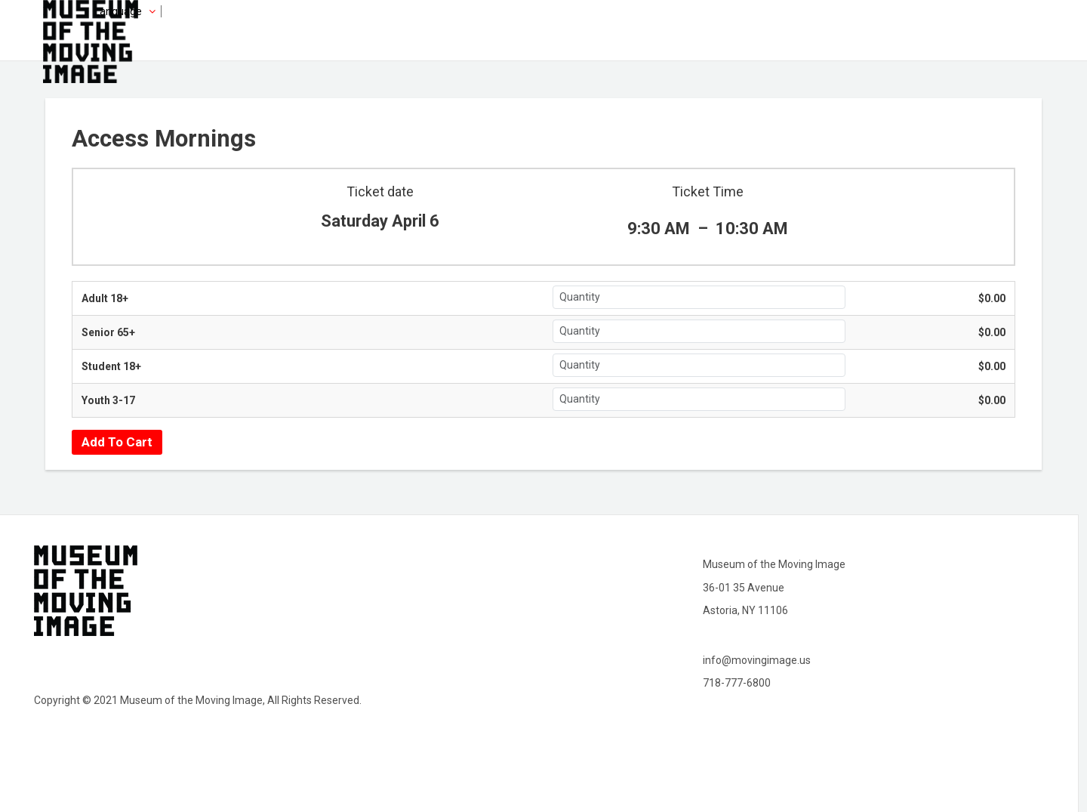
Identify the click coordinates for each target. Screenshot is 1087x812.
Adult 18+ (105, 298)
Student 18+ (111, 366)
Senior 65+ (108, 332)
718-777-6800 (737, 683)
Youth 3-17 (108, 400)
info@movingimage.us (757, 660)
